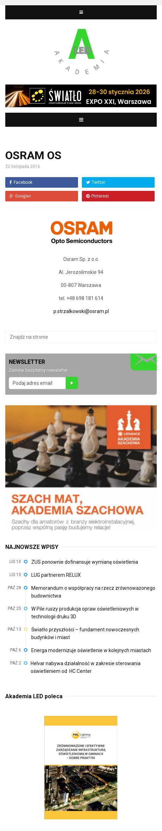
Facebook (20, 182)
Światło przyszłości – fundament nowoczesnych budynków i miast (85, 633)
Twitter (95, 182)
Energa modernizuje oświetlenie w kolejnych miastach (91, 650)
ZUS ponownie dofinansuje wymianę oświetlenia (84, 562)
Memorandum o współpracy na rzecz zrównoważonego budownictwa (93, 592)
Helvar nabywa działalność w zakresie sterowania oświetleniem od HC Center (86, 667)
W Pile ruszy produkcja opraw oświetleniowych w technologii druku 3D (85, 612)
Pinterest (97, 196)
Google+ (20, 196)
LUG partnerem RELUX (56, 575)
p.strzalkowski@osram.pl (81, 311)
